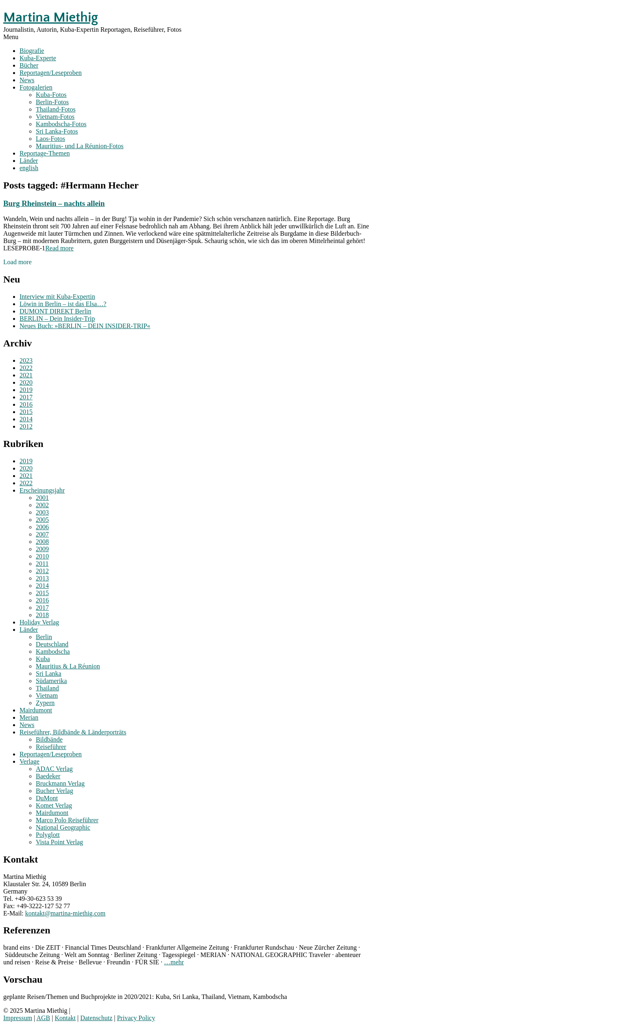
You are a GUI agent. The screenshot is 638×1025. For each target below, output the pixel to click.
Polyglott (48, 834)
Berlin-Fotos (52, 102)
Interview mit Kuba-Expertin (57, 296)
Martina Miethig (50, 17)
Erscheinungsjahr (42, 490)
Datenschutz (96, 1017)
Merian (29, 717)
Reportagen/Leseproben (51, 72)
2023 (26, 360)
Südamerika (51, 680)
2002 (42, 505)
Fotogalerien (36, 87)
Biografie (32, 50)
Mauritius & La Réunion (68, 666)
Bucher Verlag (54, 790)
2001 (42, 497)
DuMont (47, 798)
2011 (42, 563)
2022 (26, 367)
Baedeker (48, 776)
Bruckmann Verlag (60, 783)
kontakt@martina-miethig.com (65, 913)
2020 (26, 382)
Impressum (17, 1017)
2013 (42, 578)
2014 (26, 419)
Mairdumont (36, 710)
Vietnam (47, 695)
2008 (42, 541)
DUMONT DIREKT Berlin (55, 311)
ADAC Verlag (54, 768)
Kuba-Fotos (51, 94)
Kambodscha (53, 651)
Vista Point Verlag (59, 842)
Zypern (45, 702)
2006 (42, 526)
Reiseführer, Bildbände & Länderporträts (73, 732)
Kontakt (65, 1017)
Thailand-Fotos (56, 109)
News (27, 80)
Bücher (29, 65)
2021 (26, 375)
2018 (42, 614)
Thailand (47, 688)
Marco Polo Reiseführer (67, 820)
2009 (42, 548)
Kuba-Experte (38, 58)
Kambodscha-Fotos (61, 123)
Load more (17, 261)
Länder (29, 160)
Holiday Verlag (39, 622)
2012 (26, 426)
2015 (26, 411)
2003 (42, 512)
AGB (43, 1017)
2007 (42, 534)
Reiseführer (51, 746)
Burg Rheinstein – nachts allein (54, 203)
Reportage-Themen (45, 153)
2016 (26, 404)
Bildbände (49, 739)
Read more (59, 248)
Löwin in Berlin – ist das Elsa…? (63, 303)
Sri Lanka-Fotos (57, 131)
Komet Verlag (54, 805)
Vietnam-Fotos (55, 116)
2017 (26, 397)
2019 (26, 389)
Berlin (44, 636)
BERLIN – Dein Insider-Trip (57, 318)
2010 (42, 556)
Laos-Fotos (50, 138)
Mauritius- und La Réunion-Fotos (80, 145)
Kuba (43, 658)
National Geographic (63, 827)
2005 (42, 519)
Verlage (29, 761)
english (29, 167)
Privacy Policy (136, 1017)
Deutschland (52, 644)
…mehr (174, 962)
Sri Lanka (48, 673)
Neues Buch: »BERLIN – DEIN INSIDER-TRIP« (85, 325)
